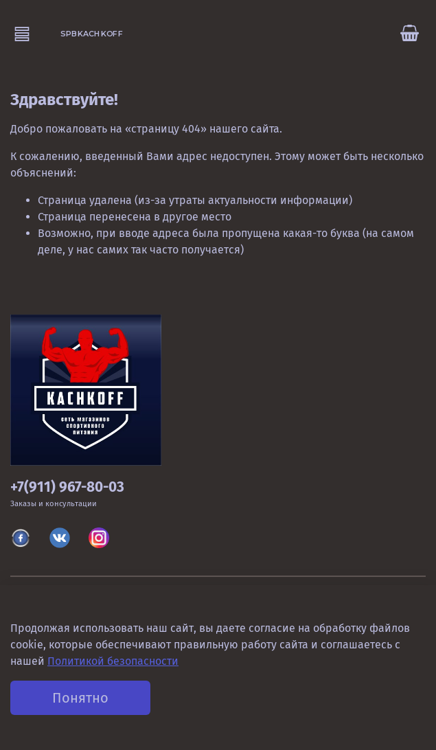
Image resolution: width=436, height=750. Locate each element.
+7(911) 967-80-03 (67, 487)
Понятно (80, 698)
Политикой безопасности (113, 661)
